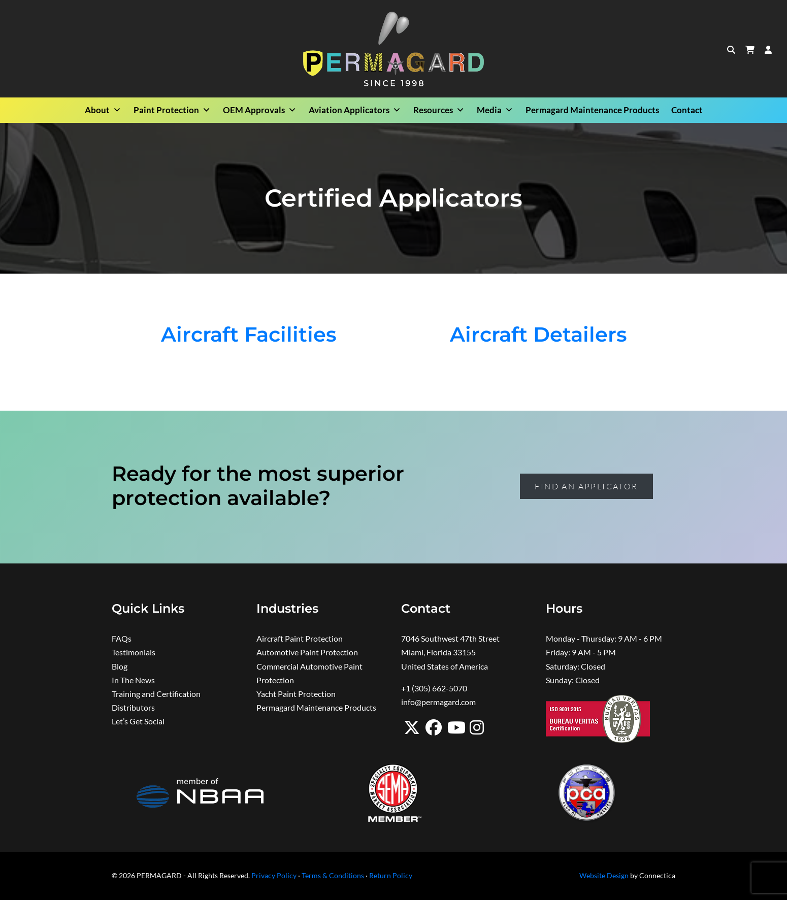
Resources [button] (439, 110)
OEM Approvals (260, 110)
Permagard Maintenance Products (592, 110)
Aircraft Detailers (538, 334)
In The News (133, 680)
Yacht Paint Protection (296, 693)
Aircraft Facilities (249, 334)
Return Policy (390, 876)
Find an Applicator (586, 486)
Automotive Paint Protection (307, 652)
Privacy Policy (274, 876)
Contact (687, 110)
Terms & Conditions (333, 876)
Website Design (604, 876)
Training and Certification (156, 693)
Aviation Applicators (355, 110)
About (103, 110)
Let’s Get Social (138, 721)
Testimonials (133, 652)
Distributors (133, 707)
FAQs (122, 638)
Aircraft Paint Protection (299, 638)
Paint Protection (172, 110)
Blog (119, 666)
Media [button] (495, 110)
